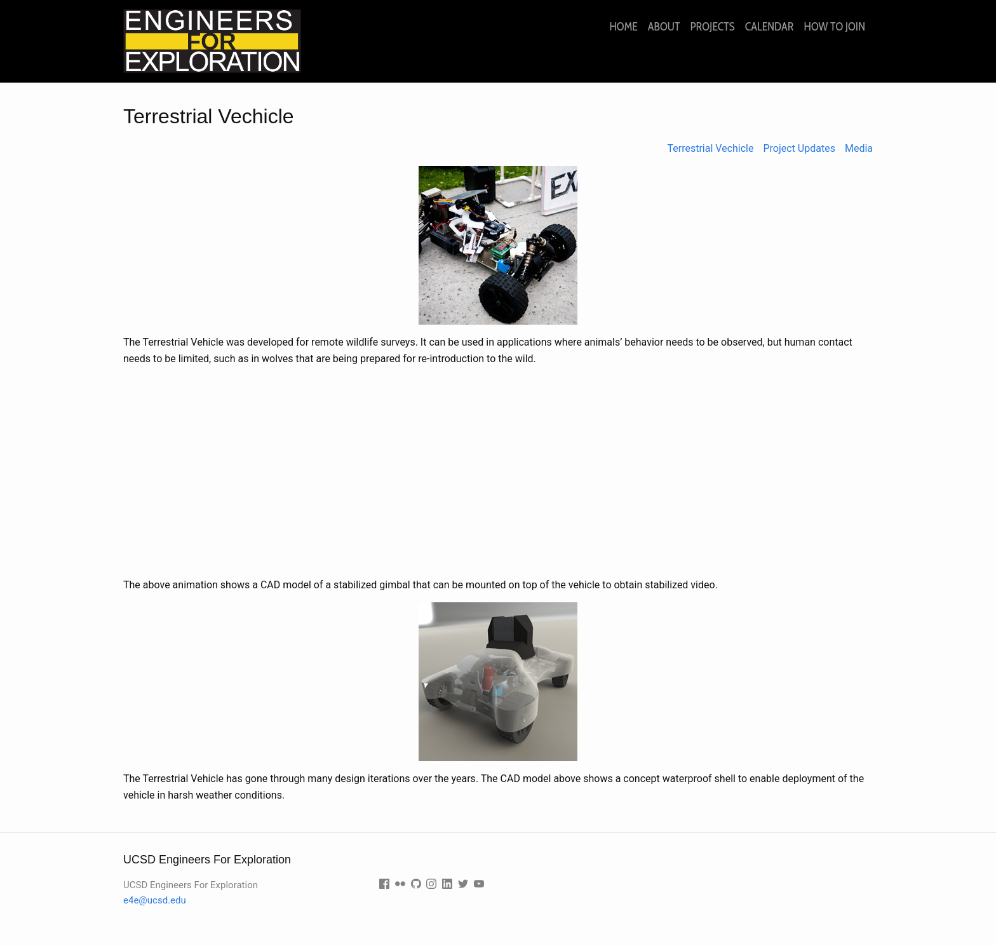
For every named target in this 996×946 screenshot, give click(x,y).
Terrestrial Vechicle (711, 148)
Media (859, 148)
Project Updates (799, 148)
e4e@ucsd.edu (154, 900)
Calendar (769, 27)
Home (623, 27)
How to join (834, 27)
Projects (712, 27)
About (664, 27)
